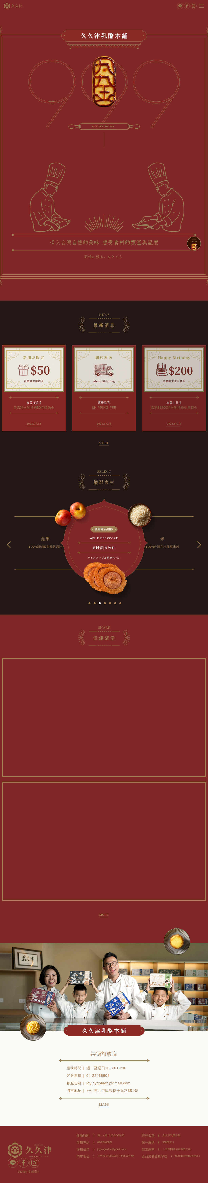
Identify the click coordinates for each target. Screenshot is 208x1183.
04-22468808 (98, 1076)
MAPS (104, 1104)
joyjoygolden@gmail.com (108, 1083)
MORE (104, 443)
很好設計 (33, 1171)
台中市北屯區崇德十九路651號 (112, 1091)
